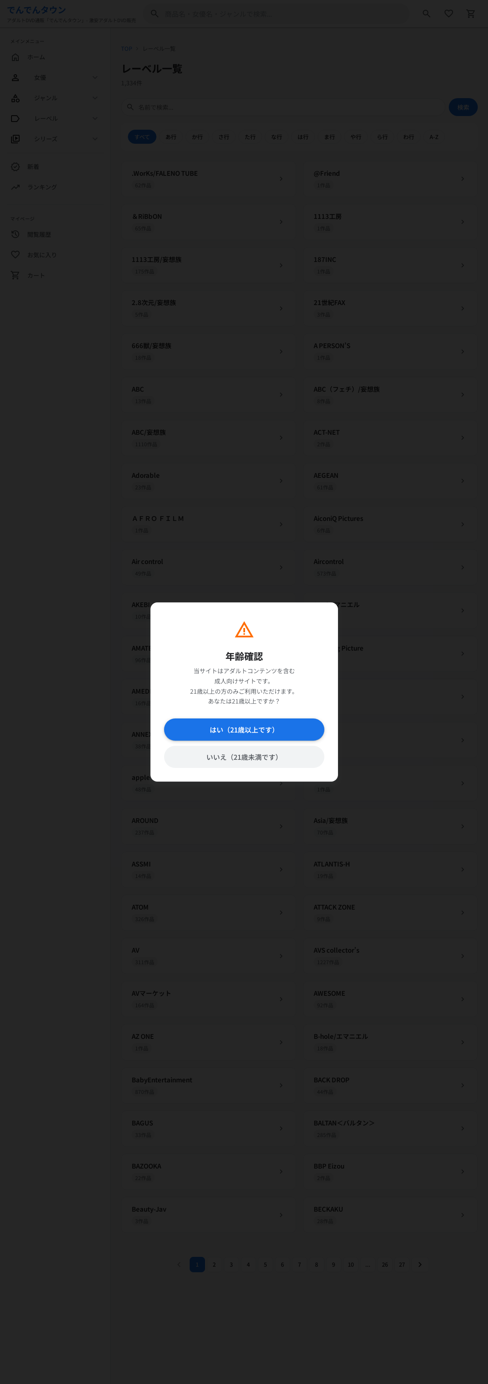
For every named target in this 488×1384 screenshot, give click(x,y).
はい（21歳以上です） (243, 729)
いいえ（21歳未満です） (244, 757)
